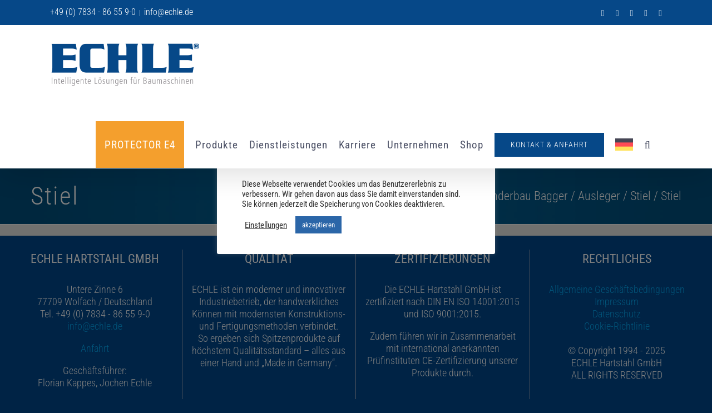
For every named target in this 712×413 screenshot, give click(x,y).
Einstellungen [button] (266, 225)
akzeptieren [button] (318, 225)
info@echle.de (168, 12)
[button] (647, 144)
